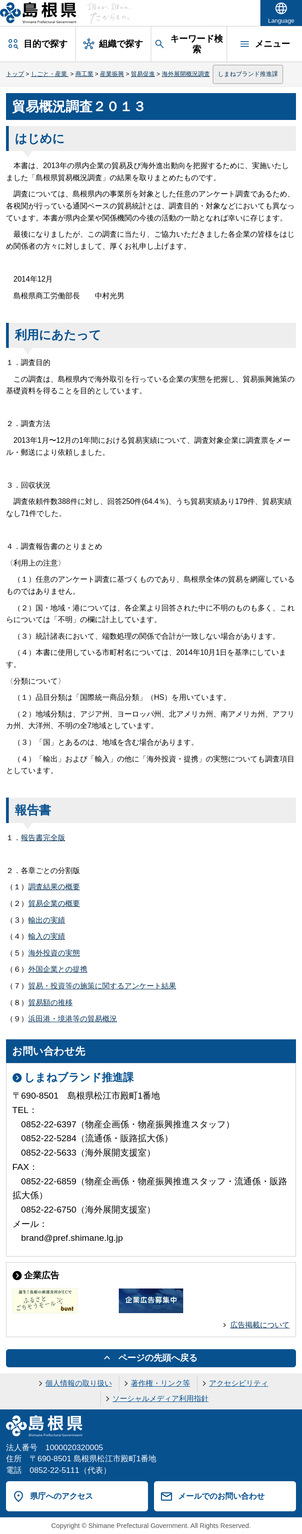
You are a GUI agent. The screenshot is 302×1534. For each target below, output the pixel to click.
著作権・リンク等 (160, 1383)
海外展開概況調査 (186, 73)
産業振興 (112, 73)
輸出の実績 (46, 920)
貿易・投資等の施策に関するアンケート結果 (102, 986)
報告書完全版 (43, 838)
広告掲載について (260, 1325)
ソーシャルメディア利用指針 (160, 1398)
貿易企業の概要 (54, 903)
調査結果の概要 (54, 887)
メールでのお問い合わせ (221, 1496)
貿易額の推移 (50, 1002)
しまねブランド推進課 (248, 73)
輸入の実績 (46, 936)
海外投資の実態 (54, 953)
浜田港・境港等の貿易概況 (72, 1019)
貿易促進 (143, 73)
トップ (15, 73)
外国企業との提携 (57, 969)
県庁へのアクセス (61, 1496)
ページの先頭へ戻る (157, 1358)
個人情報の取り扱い (78, 1383)
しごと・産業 (50, 73)
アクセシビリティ (238, 1383)
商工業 (84, 73)
